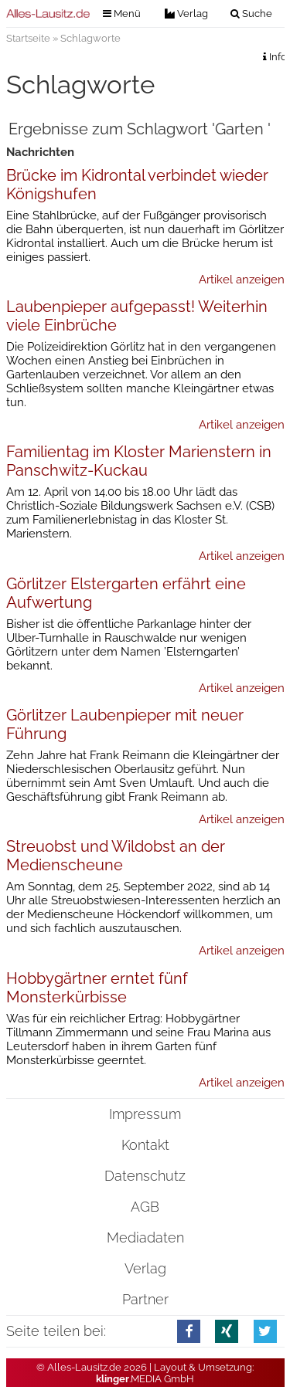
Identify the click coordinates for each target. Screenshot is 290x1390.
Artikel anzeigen (242, 279)
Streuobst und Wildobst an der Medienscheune (115, 855)
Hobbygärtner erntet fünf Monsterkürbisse (97, 987)
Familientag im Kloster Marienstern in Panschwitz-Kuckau (138, 461)
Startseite (28, 38)
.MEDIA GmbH (145, 1379)
